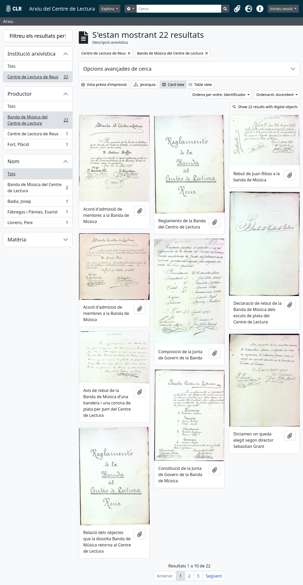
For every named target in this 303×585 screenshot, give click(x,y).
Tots (11, 66)
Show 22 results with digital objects (265, 106)
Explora (108, 8)
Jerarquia (145, 84)
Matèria (16, 239)
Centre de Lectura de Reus (37, 78)
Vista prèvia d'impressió (104, 84)
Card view (173, 84)
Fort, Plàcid (37, 145)
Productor (19, 93)
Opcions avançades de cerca (117, 68)
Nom (13, 161)
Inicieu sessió (281, 8)
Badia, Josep (37, 202)
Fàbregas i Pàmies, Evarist (37, 213)
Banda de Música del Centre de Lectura (37, 120)
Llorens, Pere (37, 223)
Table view (200, 84)
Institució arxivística (31, 53)
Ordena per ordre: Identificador (219, 94)
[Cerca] (178, 9)
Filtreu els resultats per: (38, 35)
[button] (237, 8)
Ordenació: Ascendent (275, 94)
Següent (214, 576)
